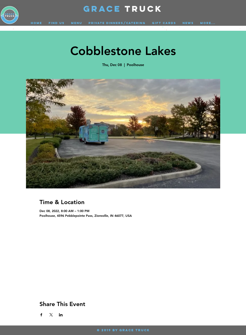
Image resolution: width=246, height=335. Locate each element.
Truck (144, 8)
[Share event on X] (51, 314)
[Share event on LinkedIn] (61, 314)
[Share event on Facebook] (41, 314)
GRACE (104, 8)
